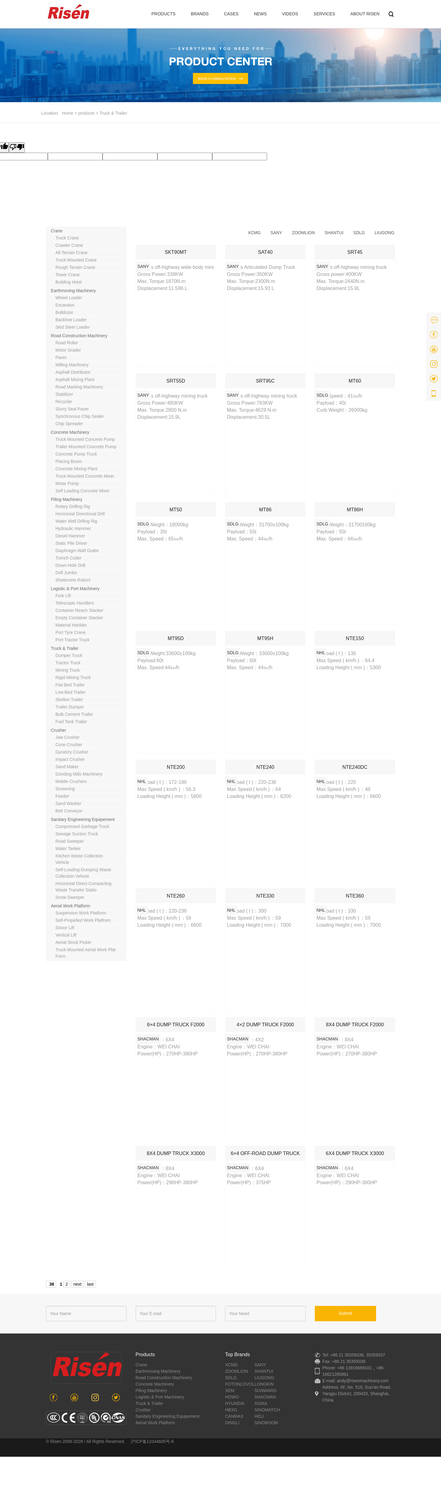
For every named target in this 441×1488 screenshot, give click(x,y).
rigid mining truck (73, 677)
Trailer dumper (69, 706)
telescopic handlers (74, 603)
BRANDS (200, 13)
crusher (58, 730)
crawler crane (69, 245)
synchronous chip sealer (79, 416)
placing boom (68, 461)
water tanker (68, 848)
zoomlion (303, 232)
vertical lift (65, 935)
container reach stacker (79, 610)
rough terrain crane (75, 267)
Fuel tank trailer (71, 721)
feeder (62, 796)
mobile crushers (71, 781)
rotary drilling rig (72, 506)
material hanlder (71, 625)
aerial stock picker (73, 942)
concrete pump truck (76, 454)
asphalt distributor (72, 372)
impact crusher (70, 759)
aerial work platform (70, 905)
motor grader (68, 350)
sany (276, 232)
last (90, 1284)
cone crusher (68, 744)
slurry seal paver (72, 408)
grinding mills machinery (78, 774)
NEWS (260, 13)
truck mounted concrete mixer (84, 476)
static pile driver (71, 543)
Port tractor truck (72, 639)
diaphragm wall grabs (77, 550)
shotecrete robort (72, 580)
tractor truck (68, 662)
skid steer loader (72, 327)
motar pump (67, 483)
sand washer (68, 803)
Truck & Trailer (113, 113)
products (86, 113)
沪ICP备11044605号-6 (152, 1441)
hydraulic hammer (73, 528)
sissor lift (64, 927)
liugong (384, 232)
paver (61, 357)
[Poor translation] (17, 147)
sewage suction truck (76, 833)
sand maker (66, 766)
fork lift (63, 595)
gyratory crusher (71, 752)
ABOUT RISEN (364, 13)
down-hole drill (70, 565)
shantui (334, 232)
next (77, 1284)
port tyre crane (70, 632)
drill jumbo (66, 572)
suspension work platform (80, 912)
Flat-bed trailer (70, 684)
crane (56, 230)
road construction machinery (79, 335)
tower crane (67, 274)
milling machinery (72, 364)
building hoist (68, 282)
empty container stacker (79, 617)
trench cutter (68, 557)
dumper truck (68, 655)
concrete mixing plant (76, 468)
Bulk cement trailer (74, 714)
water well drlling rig (76, 521)
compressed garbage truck (82, 826)
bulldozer (64, 312)
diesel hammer (70, 535)
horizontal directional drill (80, 513)
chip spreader (69, 423)
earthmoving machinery (73, 290)
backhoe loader (71, 319)
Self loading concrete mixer (82, 490)
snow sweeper (69, 897)
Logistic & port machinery (75, 588)
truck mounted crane (76, 260)
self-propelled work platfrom (83, 920)
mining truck (67, 670)
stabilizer (64, 394)
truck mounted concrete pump (85, 439)
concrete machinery (70, 432)
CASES (231, 13)
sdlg (359, 232)
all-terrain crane (71, 252)
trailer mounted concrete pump (85, 446)
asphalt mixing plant (74, 379)
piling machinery (66, 499)
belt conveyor (68, 810)
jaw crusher (67, 737)
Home (67, 113)
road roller (66, 342)
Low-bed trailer (70, 692)
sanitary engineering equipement (83, 819)
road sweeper (69, 841)
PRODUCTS (164, 13)
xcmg (254, 232)
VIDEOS (290, 13)
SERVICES (324, 13)
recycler (63, 401)
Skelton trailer (69, 699)
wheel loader (68, 297)
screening (65, 788)
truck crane (67, 237)
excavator (64, 305)
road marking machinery (79, 386)
